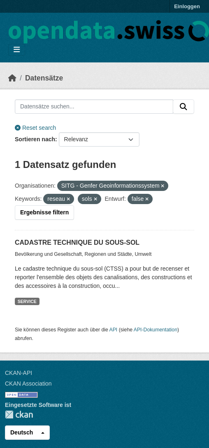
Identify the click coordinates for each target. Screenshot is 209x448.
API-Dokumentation (155, 330)
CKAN (19, 414)
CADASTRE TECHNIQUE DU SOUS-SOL (77, 242)
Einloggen (187, 6)
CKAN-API (18, 373)
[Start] (12, 78)
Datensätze (44, 78)
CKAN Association (28, 383)
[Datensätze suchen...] (94, 106)
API (113, 330)
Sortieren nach (35, 139)
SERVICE (27, 301)
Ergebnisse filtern (44, 212)
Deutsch (21, 432)
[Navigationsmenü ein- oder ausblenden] (16, 50)
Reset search (35, 127)
